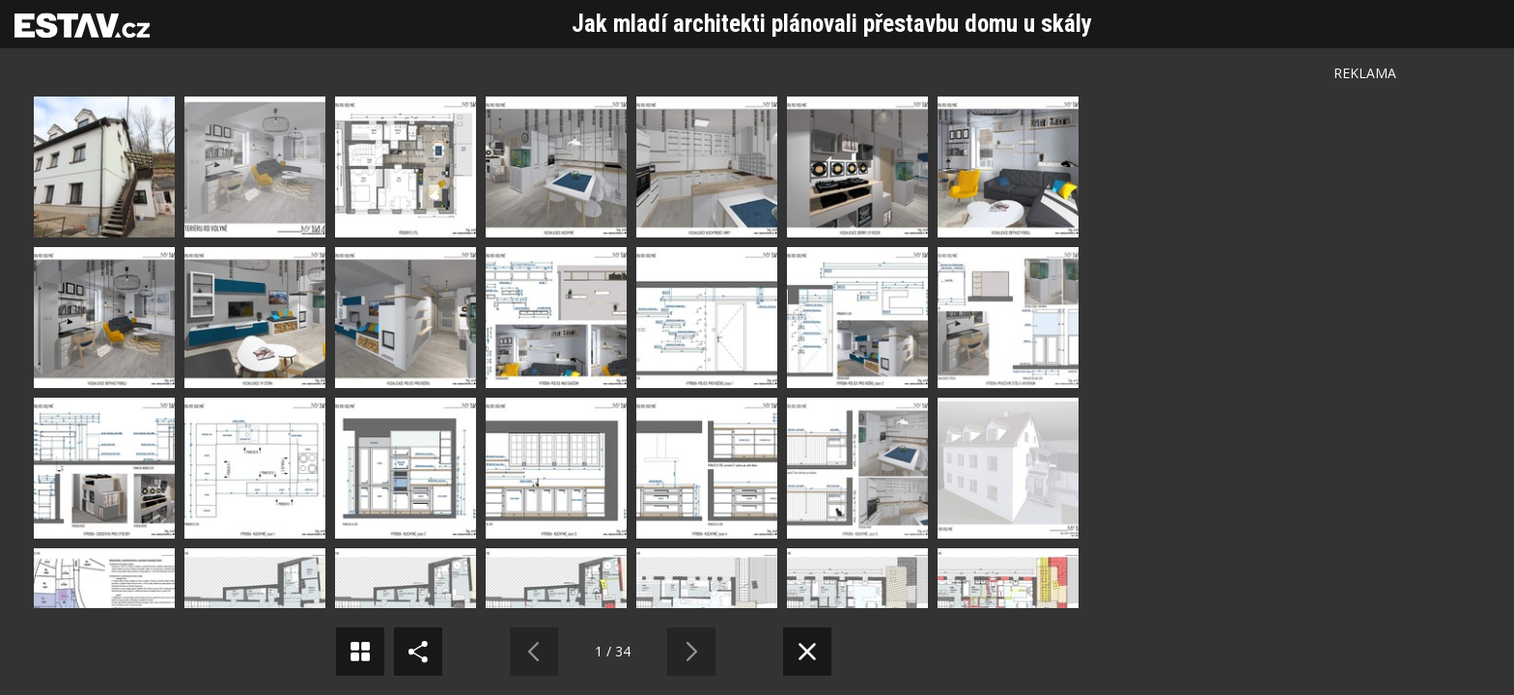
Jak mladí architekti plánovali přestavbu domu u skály (832, 24)
